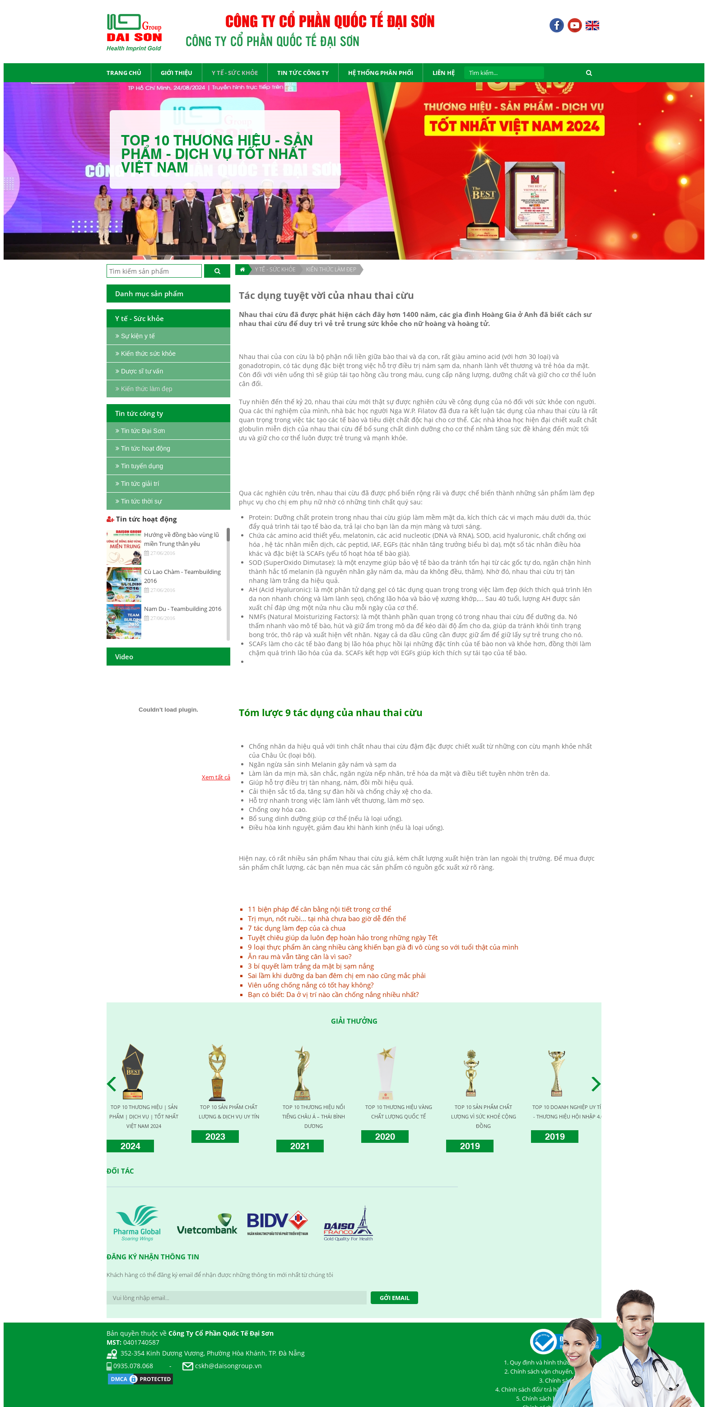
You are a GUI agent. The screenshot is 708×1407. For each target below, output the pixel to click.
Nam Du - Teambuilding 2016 (182, 609)
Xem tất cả (216, 777)
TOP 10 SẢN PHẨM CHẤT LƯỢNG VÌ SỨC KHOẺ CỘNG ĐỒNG (483, 1116)
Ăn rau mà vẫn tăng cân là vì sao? (299, 956)
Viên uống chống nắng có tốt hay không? (310, 984)
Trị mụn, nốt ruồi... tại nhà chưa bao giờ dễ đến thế (327, 918)
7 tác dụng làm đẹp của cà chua (296, 927)
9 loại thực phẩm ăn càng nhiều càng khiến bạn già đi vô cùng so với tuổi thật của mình (383, 946)
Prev (114, 1084)
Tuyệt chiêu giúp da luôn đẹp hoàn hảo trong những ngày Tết (343, 937)
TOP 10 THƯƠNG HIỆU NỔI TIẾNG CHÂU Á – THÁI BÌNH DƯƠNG (313, 1116)
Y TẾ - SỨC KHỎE (275, 269)
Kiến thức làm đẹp (331, 269)
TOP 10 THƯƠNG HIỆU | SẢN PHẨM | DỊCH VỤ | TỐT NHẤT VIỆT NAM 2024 (143, 1116)
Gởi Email (395, 1298)
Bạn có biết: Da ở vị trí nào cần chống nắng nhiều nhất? (333, 994)
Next (599, 1084)
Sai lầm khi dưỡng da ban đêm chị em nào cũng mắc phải (337, 975)
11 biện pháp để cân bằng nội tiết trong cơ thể (319, 908)
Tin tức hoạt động (142, 518)
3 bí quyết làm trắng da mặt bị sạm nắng (311, 965)
